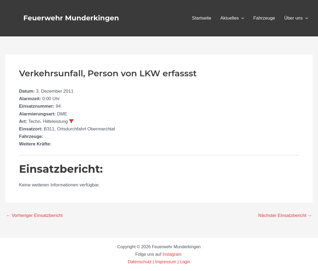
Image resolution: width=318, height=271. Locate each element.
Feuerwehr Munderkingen (71, 18)
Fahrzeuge (264, 18)
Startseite (201, 18)
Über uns (296, 18)
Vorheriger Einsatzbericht (34, 215)
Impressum (165, 261)
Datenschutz (140, 261)
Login (185, 261)
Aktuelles (232, 18)
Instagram (172, 254)
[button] (241, 18)
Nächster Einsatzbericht (285, 215)
